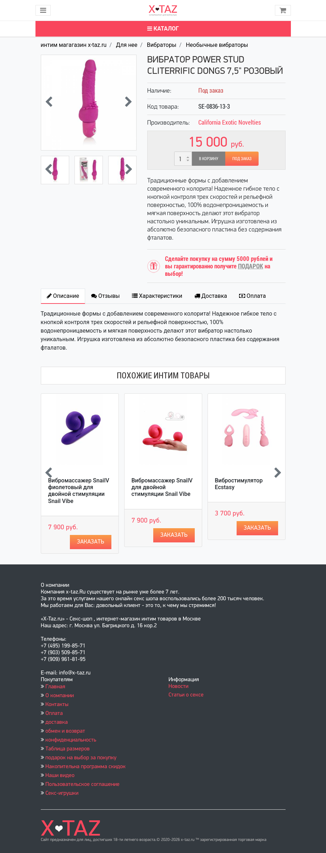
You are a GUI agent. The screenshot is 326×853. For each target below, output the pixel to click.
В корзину (208, 158)
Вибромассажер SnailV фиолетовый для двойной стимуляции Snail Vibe (78, 490)
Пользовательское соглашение (82, 784)
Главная (55, 687)
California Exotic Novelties (229, 122)
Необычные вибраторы (217, 45)
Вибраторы (161, 45)
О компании (59, 696)
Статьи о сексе (186, 695)
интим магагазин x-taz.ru (74, 45)
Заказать (90, 542)
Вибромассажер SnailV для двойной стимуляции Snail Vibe (162, 487)
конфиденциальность (70, 740)
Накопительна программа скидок (85, 767)
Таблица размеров (67, 749)
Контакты (56, 704)
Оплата (54, 713)
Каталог (163, 28)
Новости (178, 686)
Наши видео (59, 775)
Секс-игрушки (61, 793)
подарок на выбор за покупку (80, 758)
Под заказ (242, 158)
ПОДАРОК (250, 266)
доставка (56, 722)
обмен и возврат (65, 731)
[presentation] (49, 103)
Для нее (126, 45)
